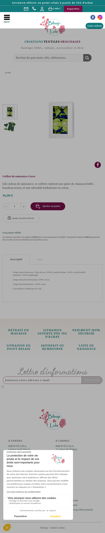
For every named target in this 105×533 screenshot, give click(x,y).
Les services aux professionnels (75, 509)
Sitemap (44, 528)
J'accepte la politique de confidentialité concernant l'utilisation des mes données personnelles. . (47, 388)
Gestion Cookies (57, 528)
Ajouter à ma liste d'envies (23, 218)
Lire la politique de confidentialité (35, 389)
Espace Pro (73, 9)
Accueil (8, 73)
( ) (54, 8)
